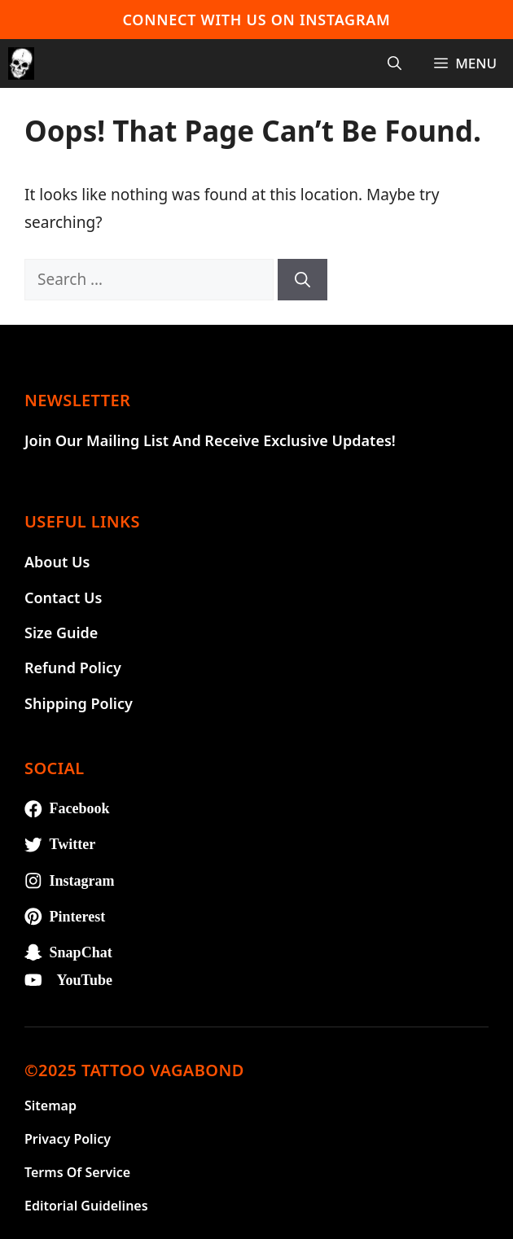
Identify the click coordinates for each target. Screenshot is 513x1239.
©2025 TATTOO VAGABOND (134, 1070)
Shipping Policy (78, 703)
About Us (57, 561)
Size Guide (61, 632)
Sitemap (50, 1105)
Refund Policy (72, 667)
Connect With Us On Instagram (257, 19)
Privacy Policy (67, 1139)
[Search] (302, 279)
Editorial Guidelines (86, 1206)
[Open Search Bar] (394, 63)
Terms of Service (77, 1172)
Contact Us (63, 597)
